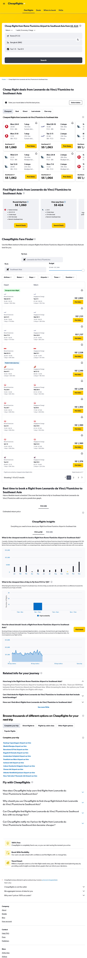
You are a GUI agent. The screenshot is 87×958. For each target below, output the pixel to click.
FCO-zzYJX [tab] (38, 532)
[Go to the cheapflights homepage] (16, 3)
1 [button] (68, 477)
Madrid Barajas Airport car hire (15, 746)
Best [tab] (17, 111)
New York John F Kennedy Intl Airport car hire (20, 776)
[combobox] (9, 30)
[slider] (83, 270)
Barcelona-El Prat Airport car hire (15, 749)
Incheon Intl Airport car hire (13, 763)
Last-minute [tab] (35, 111)
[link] (21, 225)
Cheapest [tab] (8, 111)
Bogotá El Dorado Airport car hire (15, 753)
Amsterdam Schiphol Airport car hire (17, 756)
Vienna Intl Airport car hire (13, 769)
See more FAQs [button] (43, 707)
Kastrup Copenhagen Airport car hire (17, 743)
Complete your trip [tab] (11, 726)
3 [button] (78, 477)
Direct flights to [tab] (28, 726)
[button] (4, 3)
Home (4, 79)
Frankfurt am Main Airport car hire (16, 759)
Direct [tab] (25, 111)
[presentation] (80, 26)
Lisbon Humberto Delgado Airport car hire (19, 766)
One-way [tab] (47, 111)
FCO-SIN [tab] (43, 506)
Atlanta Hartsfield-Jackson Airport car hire (19, 773)
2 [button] (73, 477)
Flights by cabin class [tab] (46, 726)
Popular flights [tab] (9, 731)
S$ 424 (74, 26)
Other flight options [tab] (65, 726)
